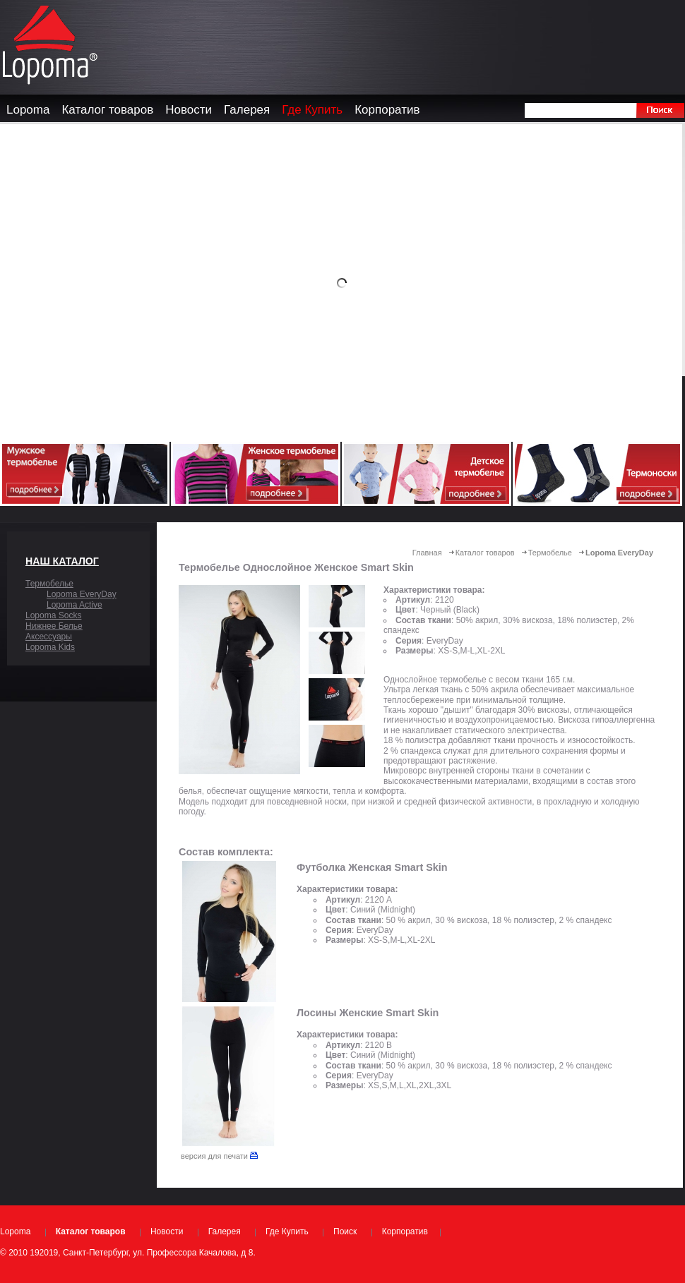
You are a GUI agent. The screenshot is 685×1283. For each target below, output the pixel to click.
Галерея (224, 1231)
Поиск (345, 1231)
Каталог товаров (485, 552)
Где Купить (287, 1231)
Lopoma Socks (53, 615)
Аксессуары (48, 637)
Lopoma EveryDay (82, 594)
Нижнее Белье (54, 626)
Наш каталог (62, 561)
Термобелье (49, 584)
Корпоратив (405, 1231)
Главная (427, 552)
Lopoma (15, 1231)
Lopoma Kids (50, 647)
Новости (166, 1231)
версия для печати (219, 1156)
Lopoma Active (74, 605)
